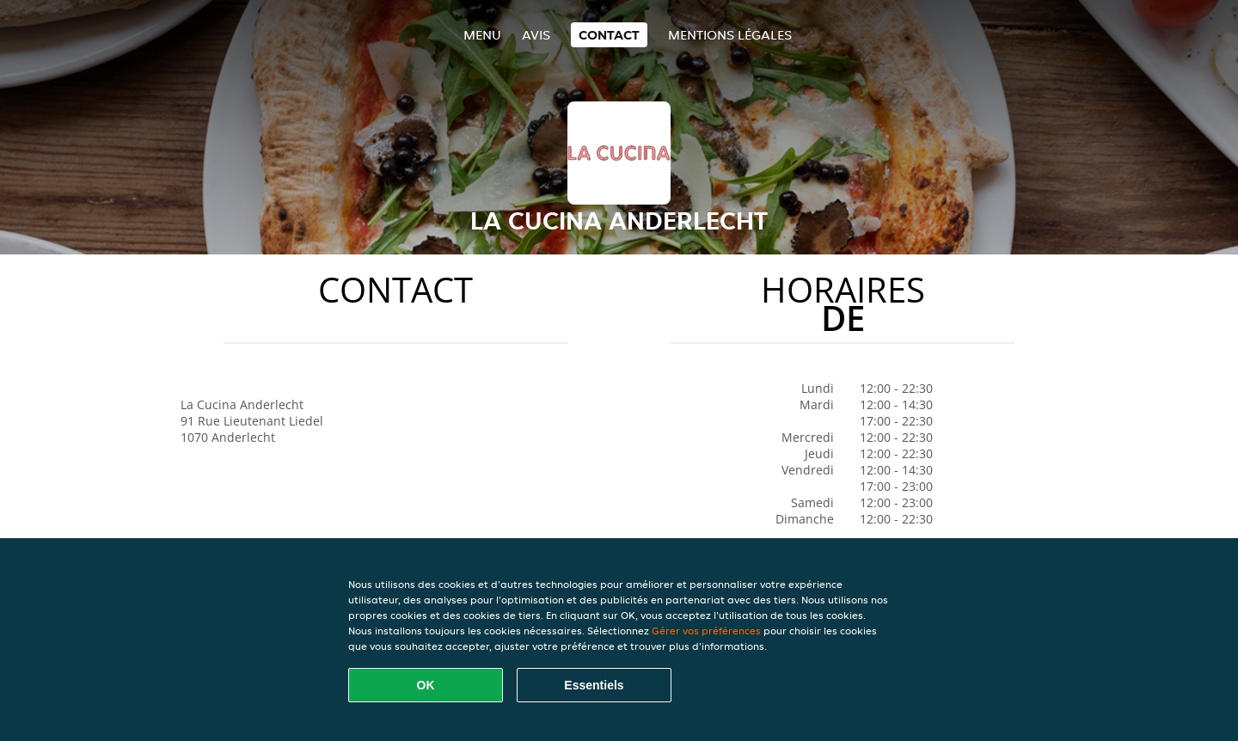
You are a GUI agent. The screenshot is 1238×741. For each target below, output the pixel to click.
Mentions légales (730, 35)
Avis (536, 35)
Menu (482, 35)
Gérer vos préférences (706, 630)
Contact (609, 35)
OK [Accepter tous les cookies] (426, 685)
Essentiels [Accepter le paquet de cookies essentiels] (593, 685)
